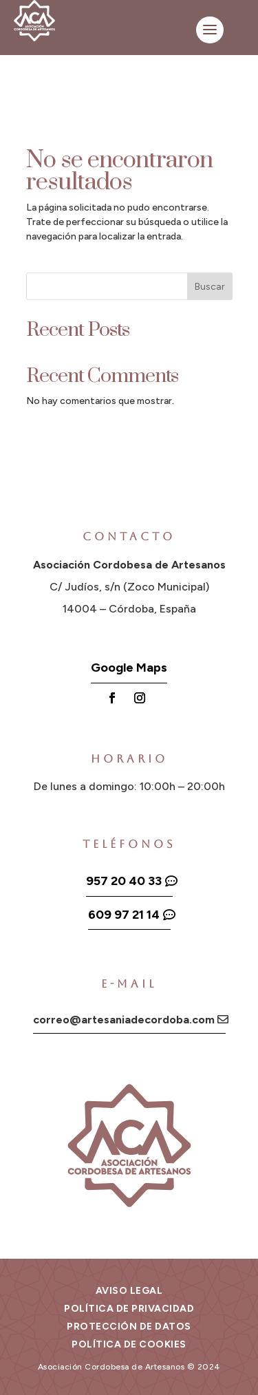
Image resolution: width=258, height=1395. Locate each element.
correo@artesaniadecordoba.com (124, 1019)
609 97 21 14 (124, 914)
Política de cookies (129, 1344)
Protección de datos (129, 1326)
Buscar (210, 286)
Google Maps (129, 667)
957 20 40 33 (124, 880)
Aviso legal (129, 1291)
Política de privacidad (129, 1308)
